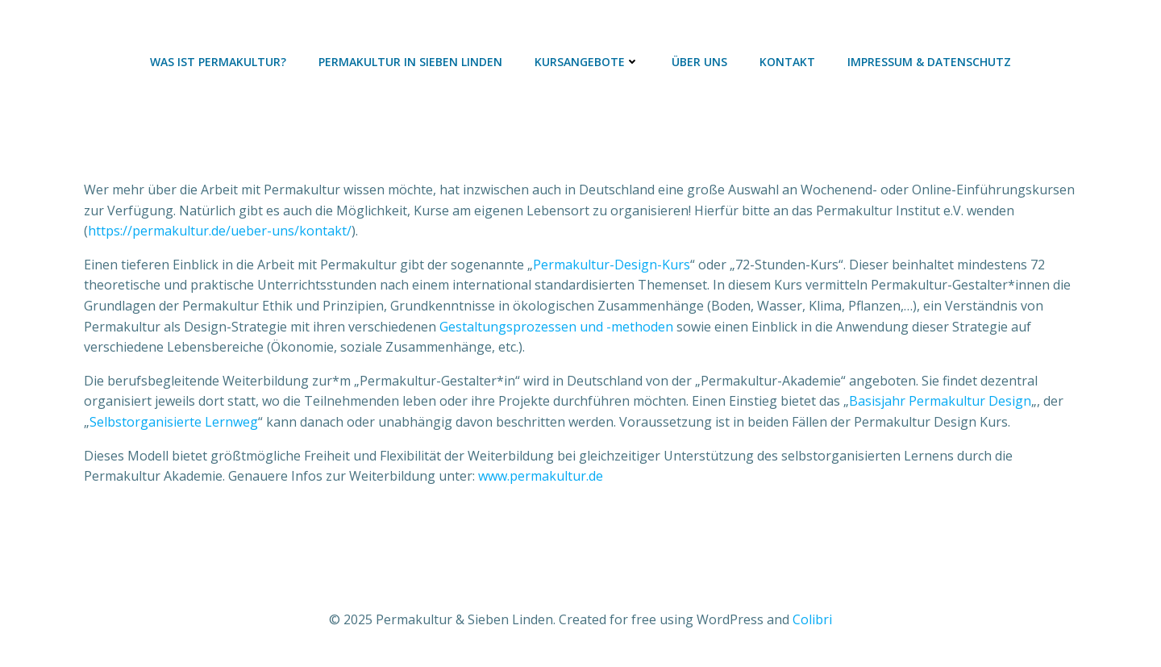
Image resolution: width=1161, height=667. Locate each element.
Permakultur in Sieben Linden (410, 61)
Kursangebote (587, 61)
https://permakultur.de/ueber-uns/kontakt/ (220, 231)
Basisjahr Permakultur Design (940, 401)
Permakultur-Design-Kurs (611, 264)
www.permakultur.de (540, 476)
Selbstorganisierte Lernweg (173, 422)
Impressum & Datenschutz (929, 61)
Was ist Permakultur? (218, 61)
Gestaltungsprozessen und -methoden (556, 327)
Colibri (812, 619)
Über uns (699, 61)
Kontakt (787, 61)
